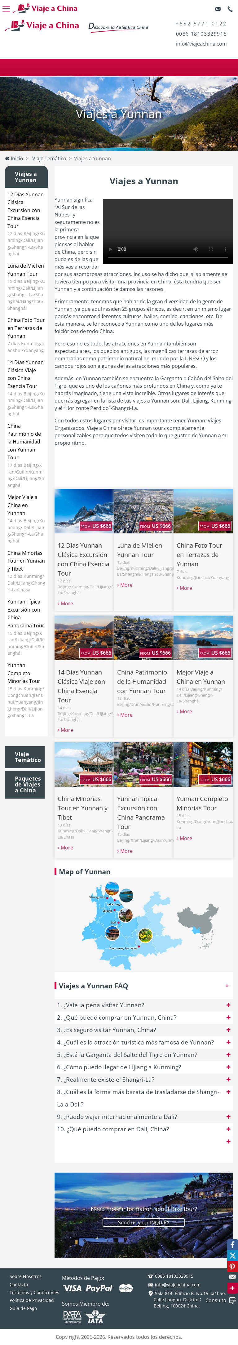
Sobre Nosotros (26, 1276)
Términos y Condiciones (34, 1292)
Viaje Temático (48, 158)
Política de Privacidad (32, 1300)
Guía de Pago (23, 1308)
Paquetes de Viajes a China (28, 785)
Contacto (19, 1284)
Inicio (14, 158)
